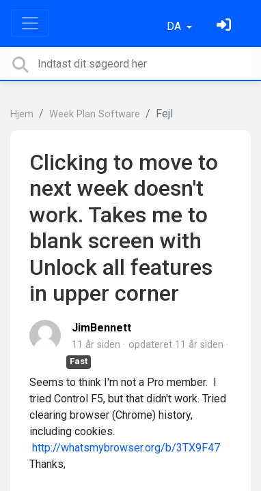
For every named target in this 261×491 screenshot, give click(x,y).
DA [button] (175, 26)
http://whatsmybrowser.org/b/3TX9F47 (126, 447)
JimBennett (101, 327)
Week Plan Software (94, 114)
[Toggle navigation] (30, 23)
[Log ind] (225, 26)
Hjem (21, 114)
